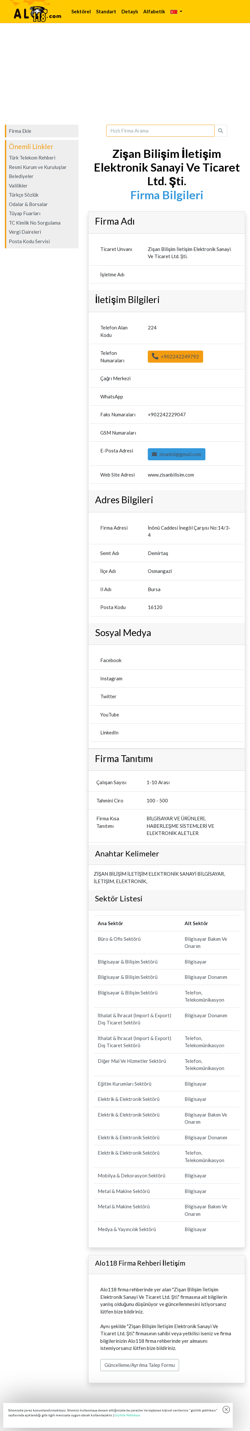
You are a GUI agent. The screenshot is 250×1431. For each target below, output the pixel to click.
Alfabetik (154, 11)
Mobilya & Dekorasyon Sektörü (131, 1175)
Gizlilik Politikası (127, 1415)
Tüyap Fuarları (24, 213)
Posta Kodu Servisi (29, 241)
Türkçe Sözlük (23, 195)
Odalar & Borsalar (28, 204)
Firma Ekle (20, 131)
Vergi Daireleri (25, 232)
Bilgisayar (196, 962)
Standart (106, 11)
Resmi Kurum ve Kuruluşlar (38, 167)
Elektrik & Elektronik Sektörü (129, 1099)
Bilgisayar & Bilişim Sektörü (128, 962)
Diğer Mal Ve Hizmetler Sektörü (132, 1061)
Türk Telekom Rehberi (32, 157)
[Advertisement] (125, 73)
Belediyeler (21, 176)
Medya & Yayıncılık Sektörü (127, 1229)
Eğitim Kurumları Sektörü (124, 1084)
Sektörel (81, 11)
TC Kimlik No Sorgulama (35, 223)
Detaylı (129, 11)
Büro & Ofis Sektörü (119, 939)
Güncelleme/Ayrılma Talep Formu (139, 1365)
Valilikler (18, 185)
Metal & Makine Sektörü (124, 1191)
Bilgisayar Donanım (206, 977)
